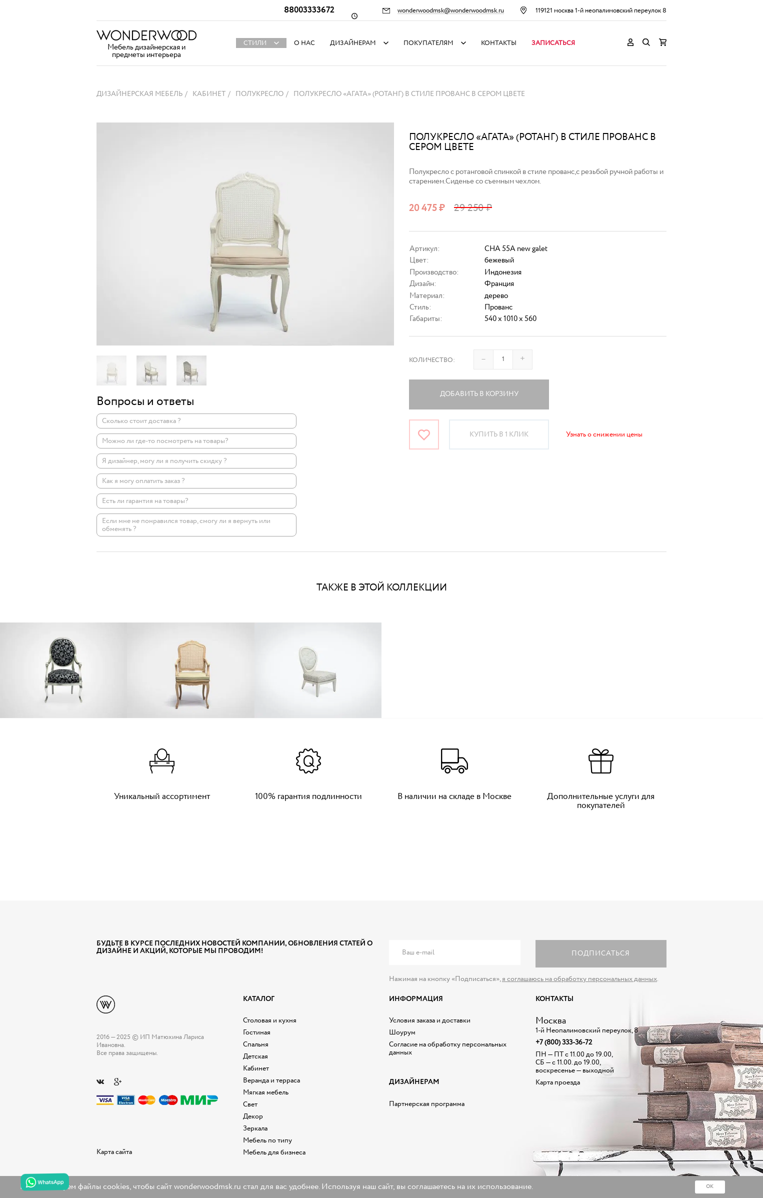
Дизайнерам (353, 43)
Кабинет (256, 1069)
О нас (304, 43)
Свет (250, 1105)
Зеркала (255, 1129)
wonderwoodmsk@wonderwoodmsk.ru (451, 11)
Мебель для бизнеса (274, 1153)
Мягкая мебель (265, 1093)
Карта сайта (114, 1152)
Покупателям (429, 43)
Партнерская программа (426, 1104)
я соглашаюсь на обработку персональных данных (579, 979)
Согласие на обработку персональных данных (447, 1049)
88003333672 (309, 10)
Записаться (553, 43)
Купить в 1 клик (499, 435)
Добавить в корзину (479, 394)
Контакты (498, 43)
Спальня (255, 1045)
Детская (255, 1057)
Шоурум (402, 1033)
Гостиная (256, 1033)
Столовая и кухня (269, 1021)
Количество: (432, 360)
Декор (253, 1117)
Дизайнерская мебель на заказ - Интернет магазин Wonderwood (146, 35)
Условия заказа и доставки (429, 1021)
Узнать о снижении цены (604, 435)
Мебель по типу (267, 1141)
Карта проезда (558, 1083)
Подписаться (601, 953)
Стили (255, 43)
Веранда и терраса (271, 1081)
